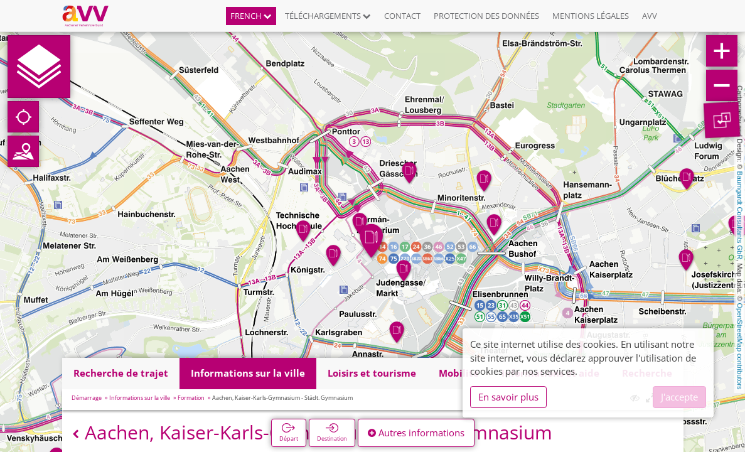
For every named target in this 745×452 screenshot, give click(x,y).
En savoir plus (508, 396)
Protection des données (486, 15)
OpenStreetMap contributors (740, 346)
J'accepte (679, 396)
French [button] (251, 15)
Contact (402, 15)
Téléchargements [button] (328, 15)
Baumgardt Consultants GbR (740, 215)
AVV (649, 15)
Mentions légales (590, 15)
